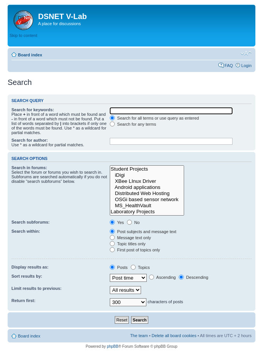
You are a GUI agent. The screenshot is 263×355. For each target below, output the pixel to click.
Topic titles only (127, 243)
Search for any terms (133, 124)
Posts (119, 267)
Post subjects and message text (143, 231)
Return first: (23, 300)
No (133, 222)
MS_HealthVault (147, 206)
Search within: (25, 231)
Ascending (162, 277)
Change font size (246, 53)
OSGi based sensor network (147, 200)
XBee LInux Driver (147, 181)
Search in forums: (29, 167)
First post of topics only (135, 250)
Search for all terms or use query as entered (154, 118)
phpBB (112, 346)
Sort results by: (26, 276)
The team (139, 335)
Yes (117, 222)
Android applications (147, 187)
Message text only (130, 237)
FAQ (229, 65)
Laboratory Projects (147, 212)
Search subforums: (30, 222)
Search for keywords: (32, 109)
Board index (30, 55)
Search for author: (29, 140)
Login (246, 65)
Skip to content (23, 35)
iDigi (147, 175)
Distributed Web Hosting (147, 193)
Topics (140, 267)
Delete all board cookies (174, 335)
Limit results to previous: (36, 288)
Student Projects (147, 169)
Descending (193, 277)
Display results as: (29, 267)
